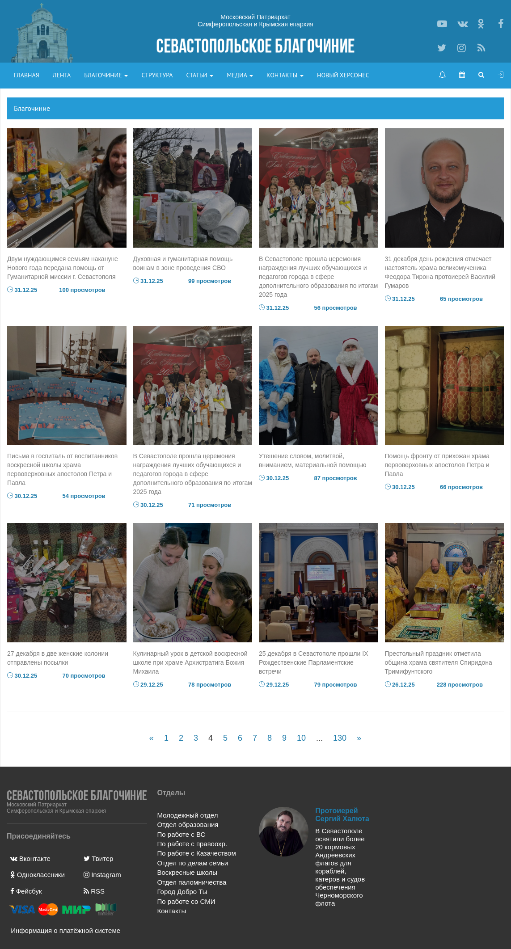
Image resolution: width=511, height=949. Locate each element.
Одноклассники (37, 874)
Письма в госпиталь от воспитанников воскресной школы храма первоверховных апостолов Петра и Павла (62, 469)
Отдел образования (188, 824)
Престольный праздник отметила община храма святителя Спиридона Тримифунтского (438, 662)
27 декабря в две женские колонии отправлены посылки (57, 658)
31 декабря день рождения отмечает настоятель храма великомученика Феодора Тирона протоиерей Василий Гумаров (440, 272)
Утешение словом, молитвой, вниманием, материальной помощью (312, 460)
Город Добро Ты (182, 891)
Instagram (102, 874)
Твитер (98, 858)
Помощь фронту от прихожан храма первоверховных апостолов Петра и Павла (437, 464)
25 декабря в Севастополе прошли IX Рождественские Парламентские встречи (313, 662)
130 (339, 738)
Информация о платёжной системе (62, 930)
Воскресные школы (187, 872)
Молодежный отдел (187, 815)
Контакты (285, 75)
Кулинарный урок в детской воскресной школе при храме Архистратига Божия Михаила (190, 662)
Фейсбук (26, 891)
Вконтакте (30, 858)
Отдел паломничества (192, 882)
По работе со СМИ (186, 901)
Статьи (199, 75)
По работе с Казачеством (196, 853)
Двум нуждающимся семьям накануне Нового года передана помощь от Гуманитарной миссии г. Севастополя (62, 267)
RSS (94, 891)
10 (301, 738)
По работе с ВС (181, 834)
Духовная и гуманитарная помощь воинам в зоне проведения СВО (183, 263)
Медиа (240, 75)
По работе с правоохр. (192, 844)
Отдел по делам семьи (192, 863)
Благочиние (106, 75)
